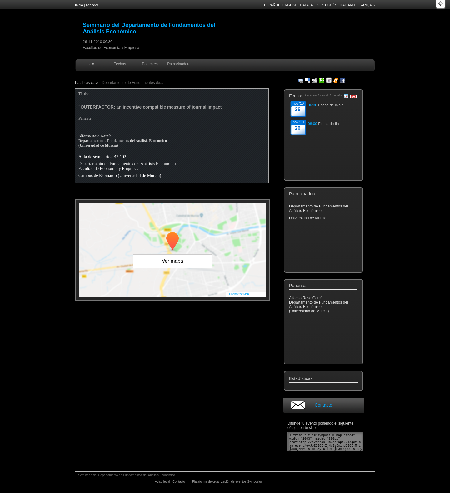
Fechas (120, 64)
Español (272, 5)
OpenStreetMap (239, 293)
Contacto (323, 405)
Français (366, 5)
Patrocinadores (179, 64)
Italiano (347, 5)
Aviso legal (163, 481)
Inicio (79, 5)
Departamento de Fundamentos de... (132, 83)
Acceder (92, 5)
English (290, 5)
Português (326, 5)
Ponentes (150, 64)
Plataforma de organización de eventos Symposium (228, 481)
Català (306, 5)
